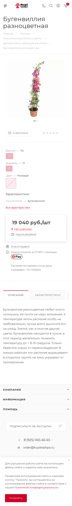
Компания (12, 389)
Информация (14, 399)
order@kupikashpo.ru (38, 447)
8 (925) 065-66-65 (37, 440)
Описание (16, 295)
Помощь (10, 409)
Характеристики (47, 295)
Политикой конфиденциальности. (36, 487)
